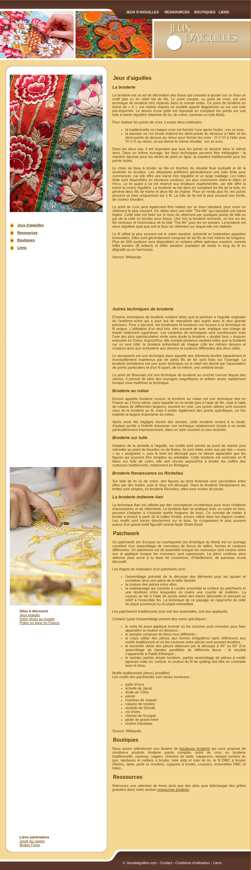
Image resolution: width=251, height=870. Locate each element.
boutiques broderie (195, 748)
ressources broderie (173, 790)
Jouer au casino (32, 841)
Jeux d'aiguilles (142, 12)
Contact (166, 863)
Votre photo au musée (37, 619)
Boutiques (204, 12)
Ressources (176, 12)
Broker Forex (30, 845)
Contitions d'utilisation (192, 863)
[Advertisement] (56, 358)
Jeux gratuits (30, 615)
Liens (223, 12)
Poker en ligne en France (40, 623)
